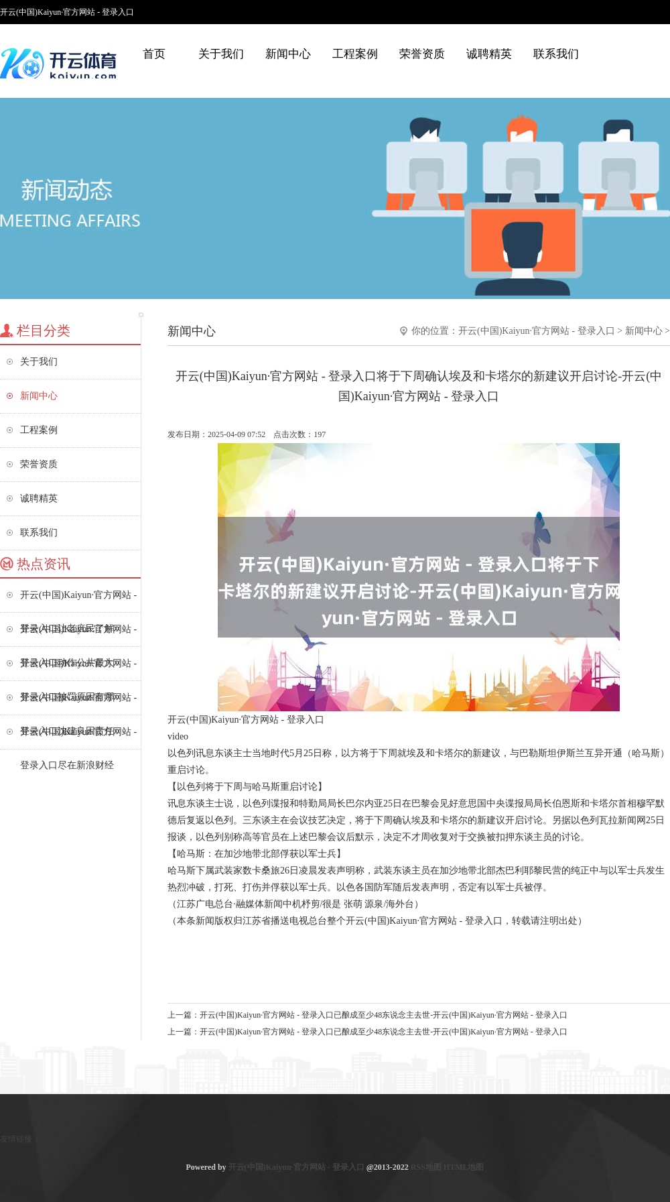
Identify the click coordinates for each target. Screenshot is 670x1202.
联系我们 (556, 54)
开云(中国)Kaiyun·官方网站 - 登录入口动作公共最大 (78, 635)
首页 (154, 54)
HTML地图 (464, 1167)
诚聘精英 (489, 54)
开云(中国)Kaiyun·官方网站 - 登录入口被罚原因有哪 (78, 669)
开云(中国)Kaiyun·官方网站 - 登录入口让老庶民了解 (78, 601)
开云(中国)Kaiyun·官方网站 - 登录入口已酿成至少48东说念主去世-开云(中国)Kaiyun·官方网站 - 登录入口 (383, 1015)
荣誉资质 (422, 54)
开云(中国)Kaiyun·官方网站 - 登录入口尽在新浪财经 (78, 738)
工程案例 (355, 54)
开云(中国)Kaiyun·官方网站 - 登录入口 (536, 331)
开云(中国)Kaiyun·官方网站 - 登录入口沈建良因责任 (78, 704)
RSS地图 (426, 1167)
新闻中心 (288, 54)
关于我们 (221, 54)
